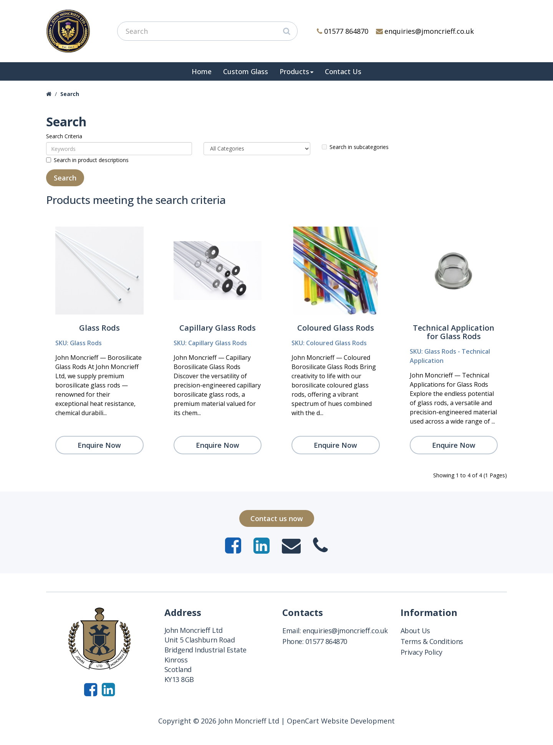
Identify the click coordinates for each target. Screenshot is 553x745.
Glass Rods (99, 328)
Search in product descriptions (87, 160)
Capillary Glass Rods (217, 328)
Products (294, 71)
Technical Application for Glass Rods (453, 332)
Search (69, 94)
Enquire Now (99, 445)
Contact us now (276, 518)
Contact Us (343, 71)
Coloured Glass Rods (335, 328)
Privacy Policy (421, 652)
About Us (415, 630)
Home (202, 71)
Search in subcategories (355, 147)
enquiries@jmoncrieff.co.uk (425, 31)
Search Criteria (64, 136)
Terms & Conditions (432, 641)
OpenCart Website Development (341, 720)
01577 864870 (342, 31)
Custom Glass (245, 71)
